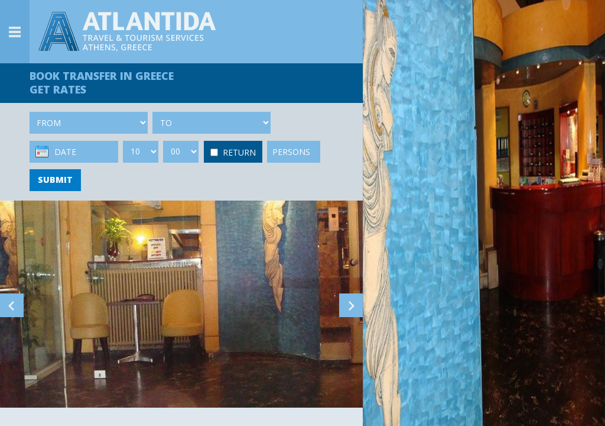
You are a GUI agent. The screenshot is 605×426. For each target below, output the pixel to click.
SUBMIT (55, 179)
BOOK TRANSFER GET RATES (102, 82)
